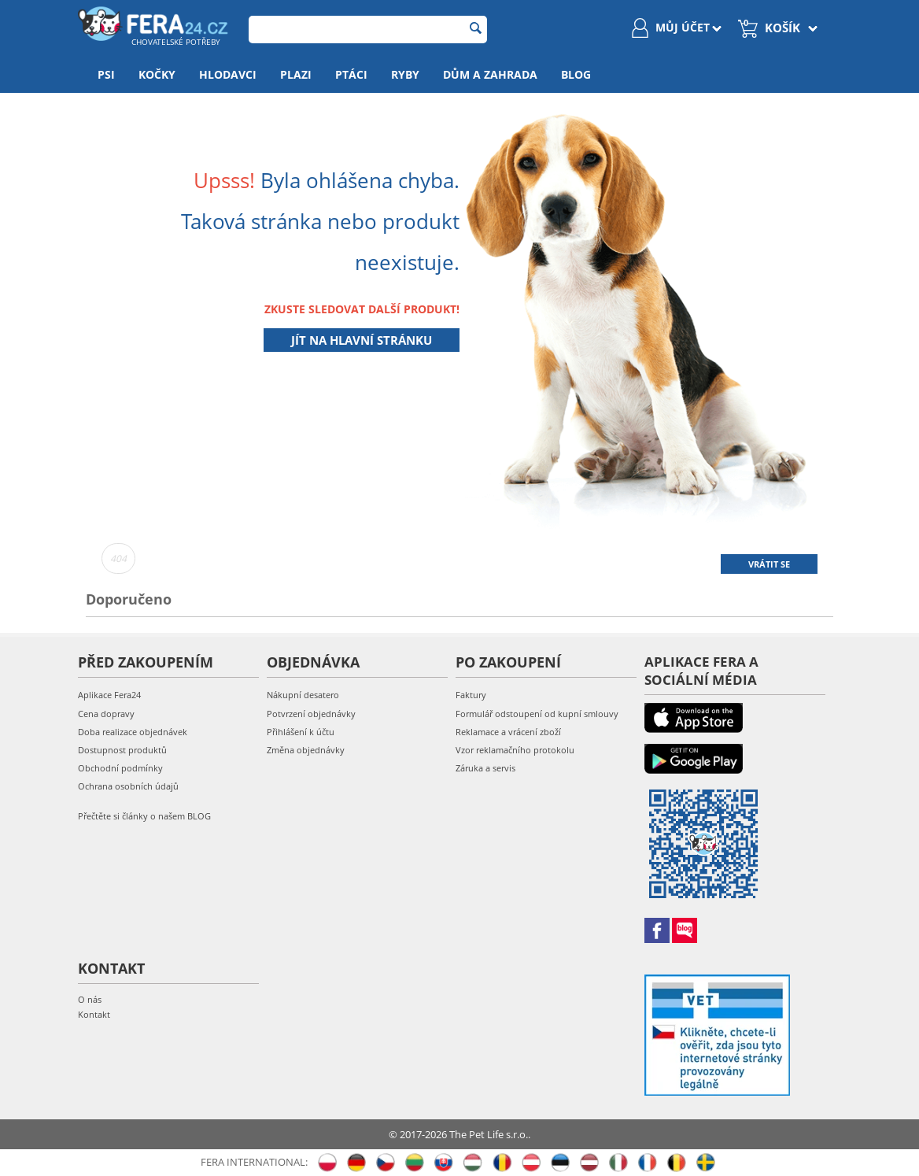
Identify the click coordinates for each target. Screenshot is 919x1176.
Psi (106, 74)
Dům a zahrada (490, 74)
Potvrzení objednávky (311, 713)
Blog (576, 74)
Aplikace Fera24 (109, 695)
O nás (89, 999)
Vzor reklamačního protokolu (515, 750)
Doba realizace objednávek (132, 732)
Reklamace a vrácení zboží (508, 732)
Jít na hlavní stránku (361, 340)
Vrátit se (769, 564)
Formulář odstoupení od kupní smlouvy (537, 713)
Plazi (296, 74)
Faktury (471, 695)
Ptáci (351, 74)
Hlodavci (228, 74)
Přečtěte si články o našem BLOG (144, 816)
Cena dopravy (106, 713)
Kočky (156, 74)
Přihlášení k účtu (300, 732)
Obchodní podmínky (120, 768)
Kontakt (94, 1014)
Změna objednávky (306, 750)
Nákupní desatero (303, 695)
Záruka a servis (485, 768)
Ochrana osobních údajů (128, 786)
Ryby (405, 74)
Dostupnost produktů (122, 750)
